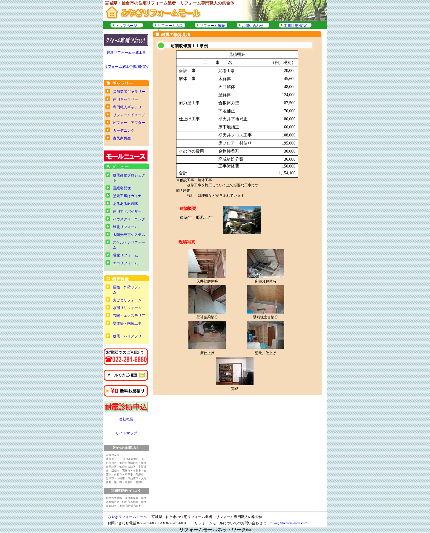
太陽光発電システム (129, 235)
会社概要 (126, 419)
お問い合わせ (252, 26)
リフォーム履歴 (212, 26)
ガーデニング (123, 130)
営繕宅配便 (122, 188)
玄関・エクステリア (129, 316)
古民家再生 (122, 138)
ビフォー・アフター (129, 123)
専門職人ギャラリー (129, 107)
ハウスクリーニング (129, 219)
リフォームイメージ (129, 115)
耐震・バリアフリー (129, 336)
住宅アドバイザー (127, 211)
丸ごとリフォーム (127, 300)
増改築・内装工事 (127, 323)
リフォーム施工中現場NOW (126, 66)
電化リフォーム (125, 255)
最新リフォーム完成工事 (126, 52)
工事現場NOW (295, 26)
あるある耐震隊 (125, 204)
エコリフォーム (125, 263)
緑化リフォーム (125, 227)
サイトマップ (126, 433)
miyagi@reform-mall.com (288, 523)
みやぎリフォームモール (127, 517)
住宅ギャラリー (125, 99)
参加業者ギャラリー (129, 92)
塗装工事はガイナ (127, 196)
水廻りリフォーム (127, 308)
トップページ (126, 26)
